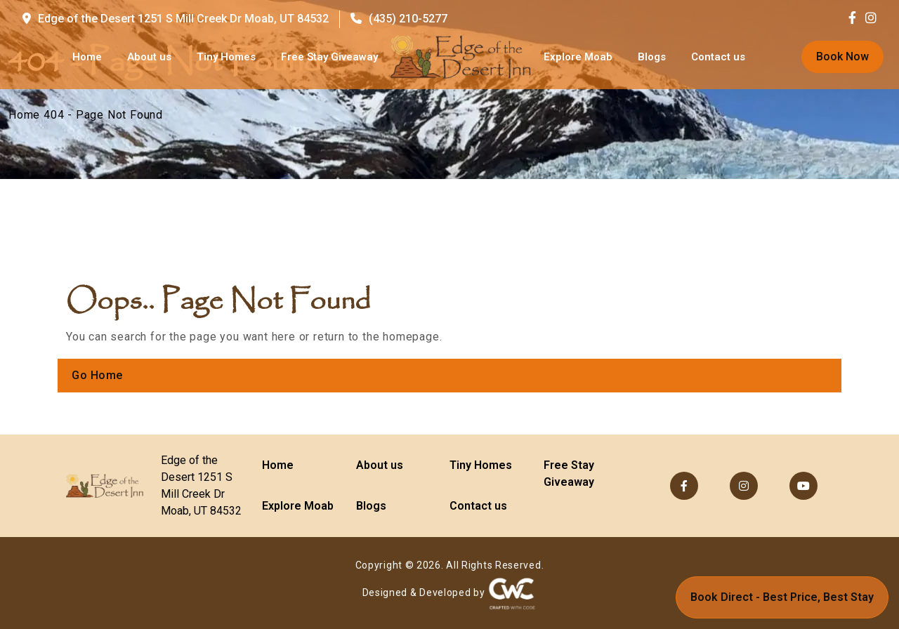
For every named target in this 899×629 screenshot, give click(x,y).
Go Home (97, 375)
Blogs (652, 57)
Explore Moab (578, 57)
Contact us (718, 57)
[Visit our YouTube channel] (803, 486)
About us (149, 57)
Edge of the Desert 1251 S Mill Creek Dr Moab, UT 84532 (175, 18)
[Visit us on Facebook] (855, 18)
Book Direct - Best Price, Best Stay (782, 597)
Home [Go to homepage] (87, 57)
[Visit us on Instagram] (871, 18)
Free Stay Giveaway (329, 57)
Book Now (842, 56)
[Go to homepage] (461, 57)
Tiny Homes (226, 57)
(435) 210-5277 (398, 18)
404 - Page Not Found (103, 114)
